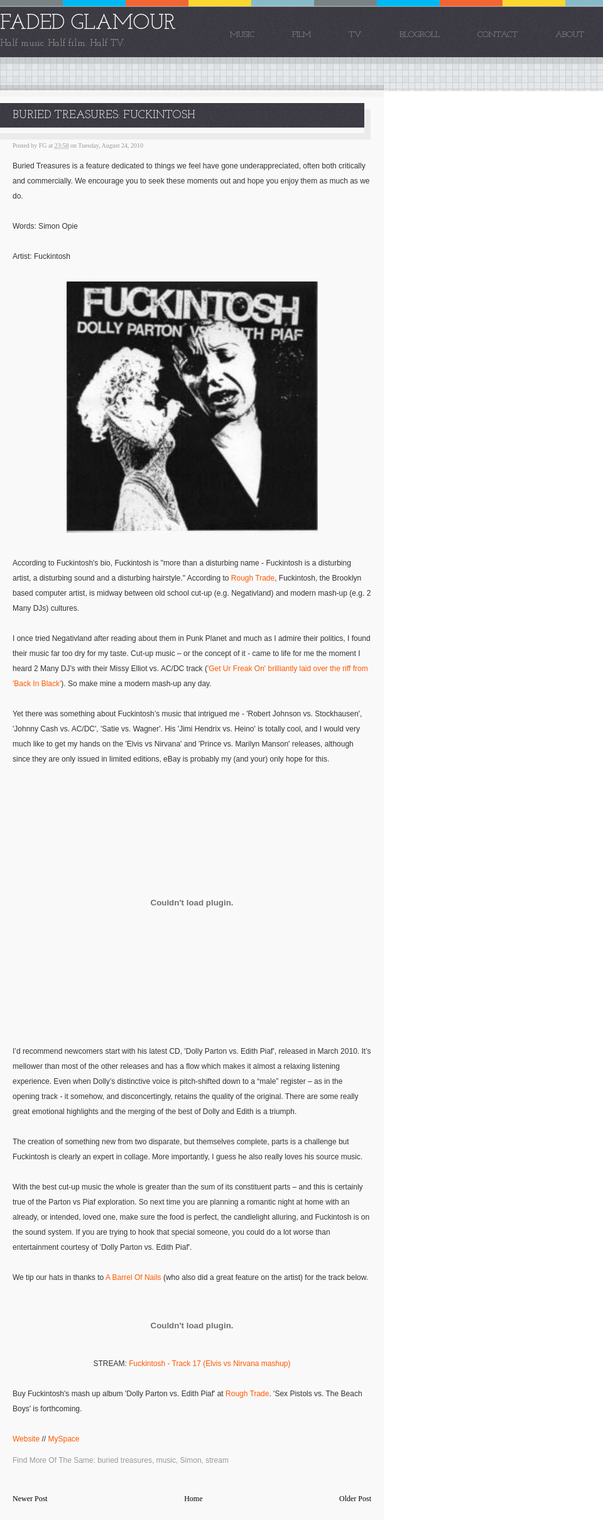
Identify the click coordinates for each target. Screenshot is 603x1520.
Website (26, 1439)
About (569, 35)
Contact (497, 35)
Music (242, 35)
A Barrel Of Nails (133, 1277)
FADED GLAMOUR (88, 24)
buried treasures (124, 1460)
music (166, 1460)
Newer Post (30, 1498)
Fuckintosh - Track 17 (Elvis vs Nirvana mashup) (209, 1363)
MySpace (63, 1439)
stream (217, 1460)
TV (355, 35)
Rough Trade (252, 578)
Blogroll (419, 35)
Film (301, 35)
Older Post (355, 1498)
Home (193, 1498)
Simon (191, 1460)
